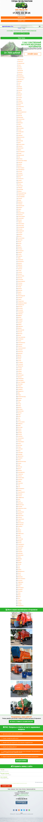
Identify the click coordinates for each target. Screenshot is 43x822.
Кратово (20, 66)
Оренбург (20, 432)
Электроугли (20, 178)
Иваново (20, 470)
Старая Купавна (21, 194)
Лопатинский (20, 218)
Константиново (21, 238)
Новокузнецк (21, 438)
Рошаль (19, 270)
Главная (9, 788)
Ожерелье (20, 344)
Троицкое (20, 274)
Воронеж (20, 398)
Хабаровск (20, 423)
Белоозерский (21, 330)
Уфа (19, 393)
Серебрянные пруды (22, 302)
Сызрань (20, 600)
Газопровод (20, 140)
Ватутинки (20, 333)
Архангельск (20, 456)
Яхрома (19, 241)
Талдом (19, 209)
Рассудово (20, 319)
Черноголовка (21, 223)
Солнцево (20, 232)
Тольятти (20, 495)
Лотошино (20, 229)
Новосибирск (21, 380)
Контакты (24, 788)
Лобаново (20, 187)
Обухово (20, 247)
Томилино (20, 284)
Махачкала (20, 576)
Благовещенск (21, 488)
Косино (19, 358)
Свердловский (21, 63)
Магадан (20, 540)
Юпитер (19, 286)
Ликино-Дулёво (21, 216)
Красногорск (20, 148)
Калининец (20, 72)
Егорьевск (20, 146)
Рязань (19, 447)
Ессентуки (20, 580)
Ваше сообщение (3, 776)
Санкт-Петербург (21, 382)
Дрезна (19, 355)
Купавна (20, 180)
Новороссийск (21, 477)
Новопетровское (21, 342)
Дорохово (20, 290)
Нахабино (20, 164)
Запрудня (20, 252)
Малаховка (20, 182)
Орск (19, 598)
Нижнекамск (20, 555)
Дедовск (20, 288)
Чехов (19, 83)
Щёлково (20, 93)
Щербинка (20, 202)
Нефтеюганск (21, 533)
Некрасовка (20, 259)
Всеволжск (20, 502)
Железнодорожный (22, 111)
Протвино (20, 248)
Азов (19, 567)
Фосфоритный (21, 304)
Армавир (20, 558)
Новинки (20, 113)
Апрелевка (20, 122)
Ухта (19, 566)
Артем (19, 560)
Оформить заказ (21, 20)
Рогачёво (20, 367)
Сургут (19, 416)
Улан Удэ (20, 475)
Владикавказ (20, 605)
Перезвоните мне (21, 17)
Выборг (19, 531)
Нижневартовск (21, 472)
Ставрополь (20, 474)
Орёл (19, 499)
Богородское (20, 250)
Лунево (19, 360)
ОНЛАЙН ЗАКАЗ (32, 54)
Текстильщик (21, 375)
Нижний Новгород (22, 396)
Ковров (19, 569)
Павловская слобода (22, 160)
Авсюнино (20, 306)
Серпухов (20, 90)
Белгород (20, 445)
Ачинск (19, 557)
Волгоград (20, 427)
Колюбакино (20, 339)
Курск (19, 450)
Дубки (19, 245)
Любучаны (20, 313)
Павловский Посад (22, 193)
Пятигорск (20, 591)
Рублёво (20, 371)
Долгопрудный (21, 151)
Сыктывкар (20, 539)
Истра (19, 92)
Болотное (20, 466)
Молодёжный (21, 230)
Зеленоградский (21, 295)
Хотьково (20, 171)
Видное (19, 149)
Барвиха (20, 328)
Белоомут (20, 331)
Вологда (19, 412)
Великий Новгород (22, 461)
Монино (19, 317)
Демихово (20, 353)
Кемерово (20, 457)
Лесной (19, 130)
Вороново (20, 277)
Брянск (19, 468)
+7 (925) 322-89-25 (21, 13)
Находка (19, 562)
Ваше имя (2, 769)
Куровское (20, 214)
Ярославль (20, 409)
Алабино (20, 324)
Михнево (20, 220)
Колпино (20, 549)
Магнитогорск (21, 504)
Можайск (20, 110)
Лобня (19, 124)
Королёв (20, 126)
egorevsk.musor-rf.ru (7, 26)
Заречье (19, 293)
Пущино (19, 299)
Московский (20, 59)
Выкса (19, 573)
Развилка (20, 346)
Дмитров (20, 86)
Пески (19, 65)
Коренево (20, 297)
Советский (20, 448)
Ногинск (19, 95)
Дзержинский (21, 155)
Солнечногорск (21, 119)
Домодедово (21, 75)
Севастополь (20, 515)
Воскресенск (20, 79)
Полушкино (20, 364)
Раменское (20, 61)
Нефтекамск (20, 582)
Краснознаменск (21, 281)
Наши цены (13, 788)
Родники (20, 369)
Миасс (19, 594)
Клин (19, 84)
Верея (19, 257)
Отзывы (20, 788)
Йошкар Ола (20, 524)
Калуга (19, 443)
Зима (19, 465)
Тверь (19, 414)
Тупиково (20, 198)
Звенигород (20, 189)
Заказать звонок (17, 33)
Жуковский (20, 70)
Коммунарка (20, 311)
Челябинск (20, 389)
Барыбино (20, 234)
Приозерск (20, 589)
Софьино (20, 373)
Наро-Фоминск (21, 167)
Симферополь (21, 497)
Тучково (19, 254)
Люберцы (20, 101)
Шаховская (20, 175)
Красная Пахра (21, 212)
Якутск (19, 602)
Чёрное (19, 99)
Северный (20, 135)
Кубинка (20, 191)
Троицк (19, 139)
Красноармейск (21, 196)
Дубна (19, 142)
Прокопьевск (21, 522)
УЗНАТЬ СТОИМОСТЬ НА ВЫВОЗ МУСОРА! (21, 721)
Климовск (20, 203)
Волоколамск (21, 128)
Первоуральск (21, 544)
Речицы (19, 184)
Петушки (20, 434)
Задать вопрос (26, 33)
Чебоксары (20, 452)
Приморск (20, 526)
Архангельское (21, 137)
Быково (19, 243)
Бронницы (20, 158)
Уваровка (20, 256)
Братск (19, 596)
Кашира (19, 153)
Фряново (20, 376)
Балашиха (20, 88)
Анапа (19, 535)
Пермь (19, 394)
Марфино (20, 315)
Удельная (20, 115)
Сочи (19, 486)
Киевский (20, 162)
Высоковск (20, 308)
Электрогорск (21, 225)
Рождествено (21, 301)
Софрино (20, 221)
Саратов (19, 430)
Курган (19, 510)
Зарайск (19, 292)
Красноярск (20, 387)
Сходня (19, 108)
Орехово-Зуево (21, 144)
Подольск (20, 68)
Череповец (20, 483)
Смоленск (20, 479)
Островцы (20, 283)
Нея (19, 528)
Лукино (19, 340)
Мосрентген (20, 366)
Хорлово (20, 322)
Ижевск (19, 429)
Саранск (19, 490)
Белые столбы (21, 275)
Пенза (19, 459)
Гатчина (19, 537)
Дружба (19, 357)
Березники (20, 553)
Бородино (20, 207)
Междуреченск (21, 571)
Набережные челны (22, 508)
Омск (19, 402)
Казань (19, 405)
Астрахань (20, 493)
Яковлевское (21, 261)
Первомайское (21, 169)
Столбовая (20, 321)
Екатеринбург (21, 378)
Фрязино (20, 166)
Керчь (19, 585)
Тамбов (19, 481)
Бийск (19, 593)
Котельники (20, 279)
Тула (19, 418)
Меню (39, 26)
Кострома (20, 506)
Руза (19, 157)
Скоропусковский (21, 348)
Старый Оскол (21, 519)
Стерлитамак (20, 546)
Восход (19, 335)
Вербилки (20, 265)
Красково (20, 268)
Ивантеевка (20, 117)
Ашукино (20, 263)
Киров (19, 425)
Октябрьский (20, 131)
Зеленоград (20, 102)
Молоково (20, 239)
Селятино (20, 272)
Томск (19, 420)
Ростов (19, 403)
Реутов (19, 133)
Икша (19, 211)
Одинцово (20, 74)
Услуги (17, 788)
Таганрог (20, 603)
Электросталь (21, 106)
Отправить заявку (6, 785)
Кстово (19, 575)
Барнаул (19, 439)
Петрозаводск (21, 441)
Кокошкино (20, 310)
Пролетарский (21, 227)
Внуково (20, 236)
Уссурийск (20, 551)
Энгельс (19, 542)
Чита (19, 484)
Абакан (19, 530)
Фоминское (20, 351)
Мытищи (20, 81)
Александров (21, 587)
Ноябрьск (20, 584)
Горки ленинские (21, 337)
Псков (19, 501)
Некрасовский (21, 205)
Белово (19, 564)
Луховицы (20, 173)
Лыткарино (20, 362)
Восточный (20, 185)
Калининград (20, 411)
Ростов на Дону (21, 421)
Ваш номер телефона (4, 773)
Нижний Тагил (21, 511)
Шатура (19, 200)
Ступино (19, 121)
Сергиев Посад (21, 77)
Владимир (20, 454)
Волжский (20, 548)
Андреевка (20, 326)
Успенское (20, 349)
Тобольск (20, 517)
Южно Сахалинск (21, 578)
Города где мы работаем (30, 788)
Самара (19, 400)
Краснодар (20, 384)
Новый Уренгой (21, 492)
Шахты (19, 520)
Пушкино (20, 97)
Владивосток (20, 391)
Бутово (19, 176)
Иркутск (19, 407)
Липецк (19, 463)
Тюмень (19, 385)
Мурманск (20, 513)
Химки (19, 104)
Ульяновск (20, 436)
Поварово (20, 266)
